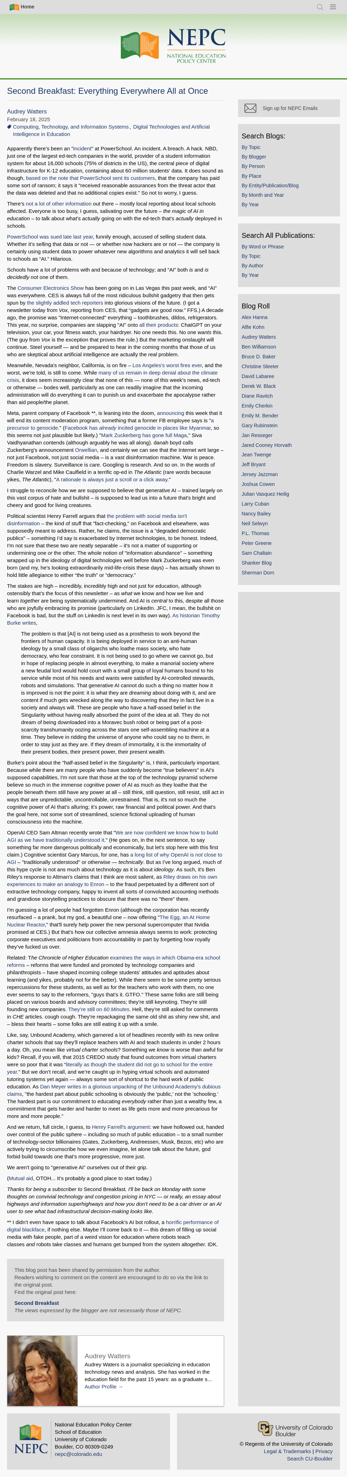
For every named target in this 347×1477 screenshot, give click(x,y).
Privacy (324, 1451)
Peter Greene (257, 543)
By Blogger (254, 157)
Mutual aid (21, 1178)
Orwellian (86, 450)
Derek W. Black (259, 386)
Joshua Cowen (258, 484)
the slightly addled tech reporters (65, 303)
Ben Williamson (259, 347)
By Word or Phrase (263, 246)
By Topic (251, 147)
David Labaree (258, 376)
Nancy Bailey (256, 513)
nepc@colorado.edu (78, 1454)
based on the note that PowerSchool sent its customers (90, 178)
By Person (253, 166)
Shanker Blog (257, 563)
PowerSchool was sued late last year (50, 237)
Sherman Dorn (258, 572)
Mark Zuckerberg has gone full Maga (144, 435)
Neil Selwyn (255, 523)
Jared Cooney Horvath (267, 445)
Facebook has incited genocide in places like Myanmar (138, 428)
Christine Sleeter (260, 366)
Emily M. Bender (260, 415)
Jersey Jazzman (260, 474)
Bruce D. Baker (259, 356)
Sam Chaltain (257, 553)
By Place (251, 176)
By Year (250, 204)
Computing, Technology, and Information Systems (71, 127)
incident (82, 148)
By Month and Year (263, 195)
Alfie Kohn (253, 327)
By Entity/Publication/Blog (270, 185)
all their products (158, 325)
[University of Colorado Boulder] (295, 1429)
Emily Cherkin (257, 406)
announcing (170, 413)
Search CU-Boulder (310, 1459)
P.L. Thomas (255, 533)
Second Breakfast (36, 1303)
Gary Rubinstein (259, 425)
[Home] (173, 46)
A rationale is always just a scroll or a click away (112, 479)
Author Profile (101, 1387)
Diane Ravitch (257, 396)
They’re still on (98, 1009)
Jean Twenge (256, 454)
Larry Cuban (255, 504)
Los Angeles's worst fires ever (167, 365)
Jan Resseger (257, 435)
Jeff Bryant (254, 464)
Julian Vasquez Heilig (265, 494)
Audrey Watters (27, 111)
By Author (252, 265)
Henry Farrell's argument (121, 1127)
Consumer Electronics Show (51, 288)
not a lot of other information (59, 204)
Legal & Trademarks (287, 1451)
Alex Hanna (255, 317)
